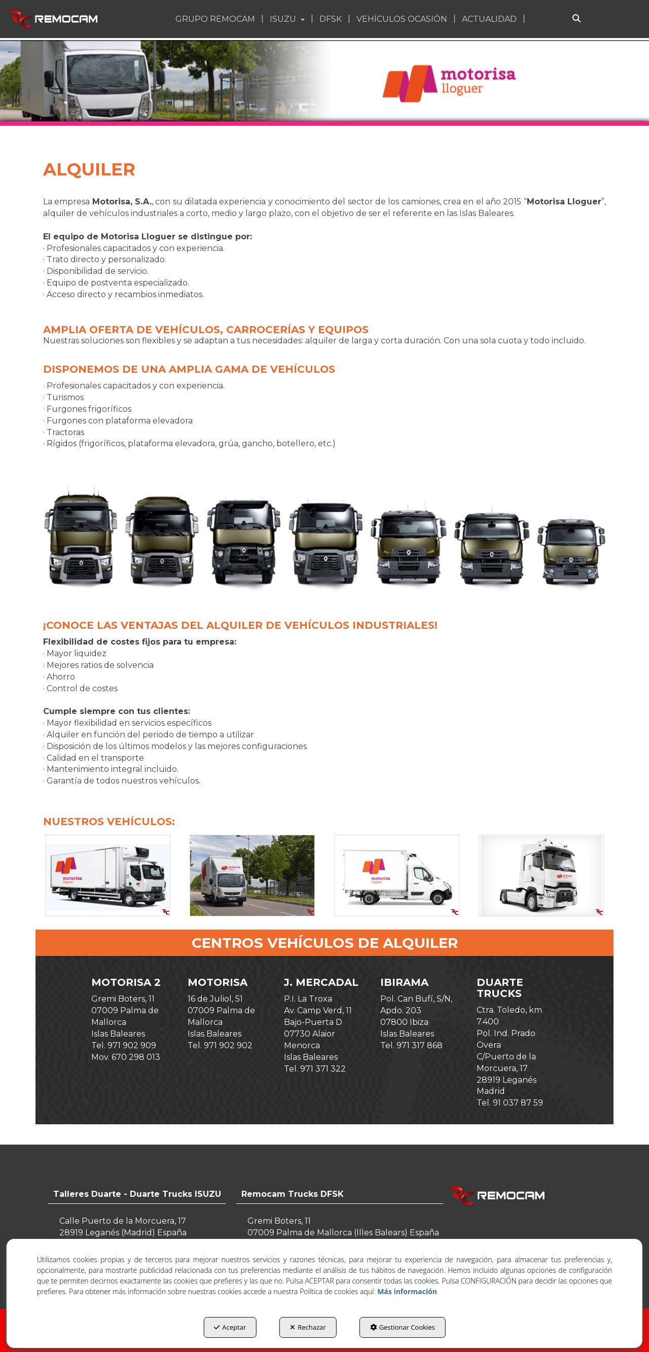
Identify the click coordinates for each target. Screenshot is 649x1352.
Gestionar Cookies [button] (402, 1327)
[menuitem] (216, 19)
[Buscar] (576, 19)
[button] (54, 19)
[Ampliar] (107, 875)
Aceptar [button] (230, 1327)
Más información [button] (407, 1291)
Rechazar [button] (308, 1327)
